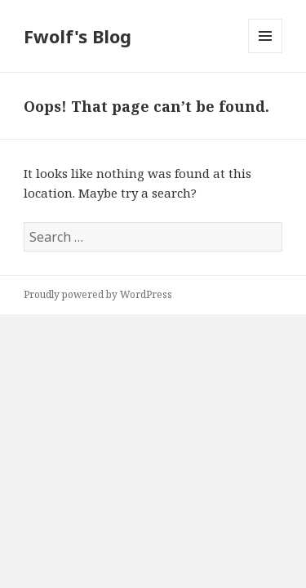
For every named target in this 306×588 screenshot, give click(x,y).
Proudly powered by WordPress (98, 294)
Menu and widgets (265, 52)
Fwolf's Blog (77, 36)
